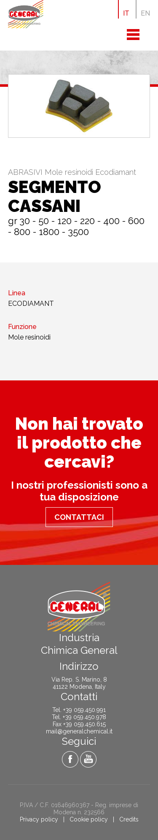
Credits (129, 819)
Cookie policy (89, 819)
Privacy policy (39, 819)
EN (145, 13)
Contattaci (79, 517)
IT (126, 13)
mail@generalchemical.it (79, 731)
